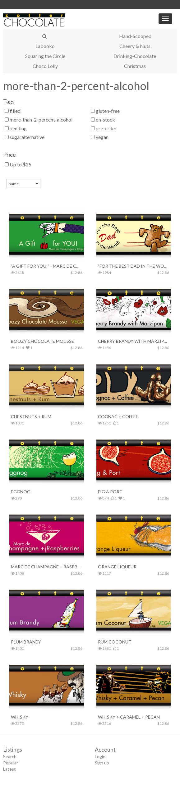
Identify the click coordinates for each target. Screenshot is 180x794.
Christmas (135, 66)
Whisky (19, 717)
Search (9, 756)
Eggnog (20, 491)
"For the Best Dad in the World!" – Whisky (133, 266)
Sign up (102, 762)
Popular (10, 762)
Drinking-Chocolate (134, 56)
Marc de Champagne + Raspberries (46, 566)
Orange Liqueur (117, 566)
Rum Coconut (115, 641)
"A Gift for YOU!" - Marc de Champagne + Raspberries (46, 266)
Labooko (45, 46)
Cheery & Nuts (134, 46)
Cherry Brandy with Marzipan (133, 341)
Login (100, 756)
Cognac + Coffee (118, 416)
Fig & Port (110, 491)
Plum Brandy (26, 641)
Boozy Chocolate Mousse (42, 341)
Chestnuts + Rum (31, 416)
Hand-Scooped (135, 36)
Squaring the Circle (45, 56)
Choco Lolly (45, 66)
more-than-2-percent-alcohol (76, 86)
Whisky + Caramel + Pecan (129, 717)
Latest (9, 769)
